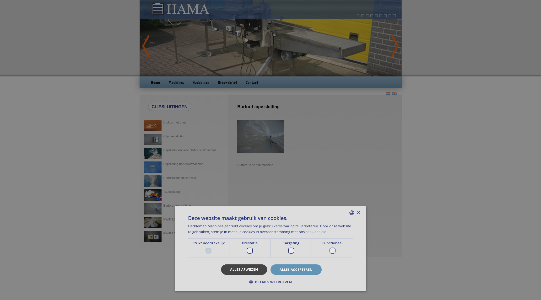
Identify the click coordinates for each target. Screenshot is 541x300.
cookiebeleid (317, 231)
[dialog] (270, 150)
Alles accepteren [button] (296, 269)
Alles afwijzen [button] (244, 269)
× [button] (358, 212)
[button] (270, 282)
